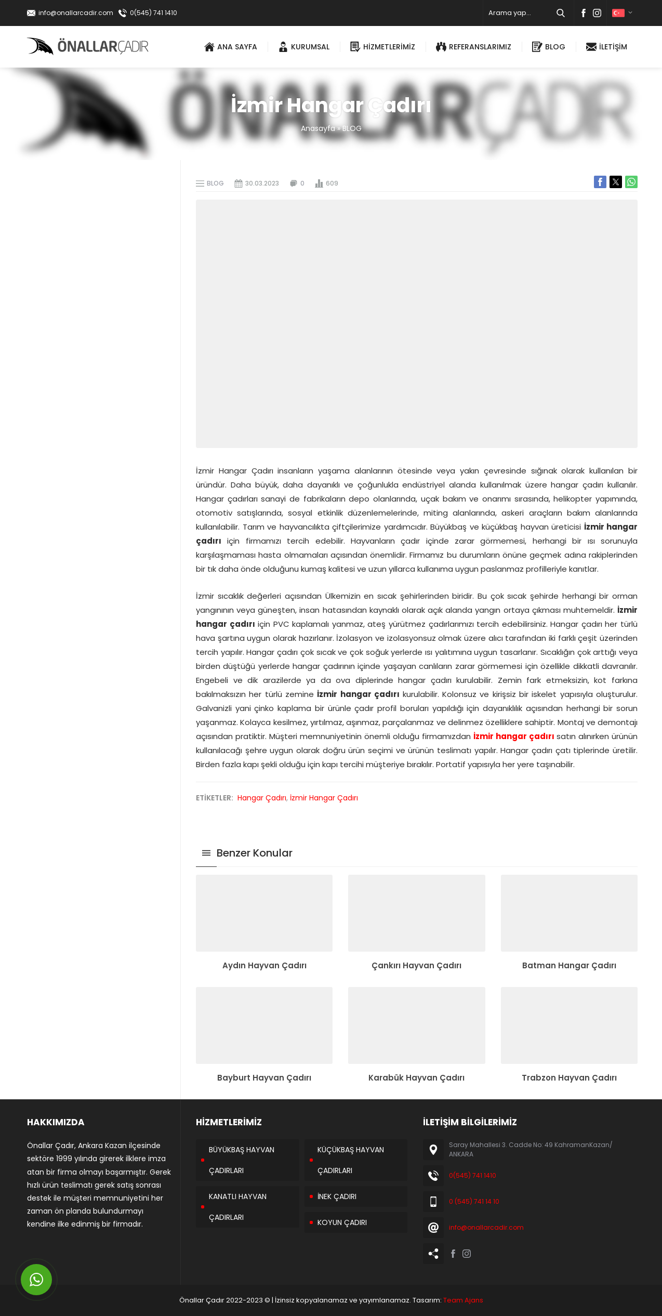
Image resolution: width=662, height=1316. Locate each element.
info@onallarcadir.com (75, 12)
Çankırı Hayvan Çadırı (416, 965)
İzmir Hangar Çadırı (324, 798)
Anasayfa (318, 128)
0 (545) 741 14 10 (474, 1201)
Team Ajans (463, 1300)
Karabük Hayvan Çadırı (416, 1077)
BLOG (352, 128)
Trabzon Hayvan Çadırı (569, 1077)
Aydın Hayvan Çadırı (264, 965)
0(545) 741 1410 (153, 12)
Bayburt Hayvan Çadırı (264, 1077)
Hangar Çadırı (261, 798)
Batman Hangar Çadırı (569, 965)
